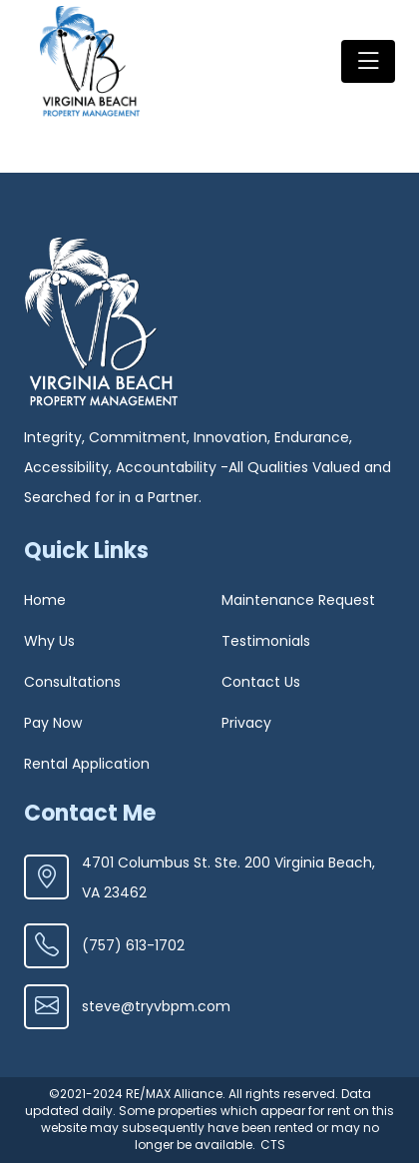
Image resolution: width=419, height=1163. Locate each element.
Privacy (246, 723)
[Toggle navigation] (368, 61)
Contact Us (260, 682)
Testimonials (265, 641)
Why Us (49, 641)
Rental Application (87, 764)
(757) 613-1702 (104, 945)
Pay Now (53, 723)
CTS (272, 1144)
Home (45, 600)
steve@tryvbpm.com (127, 1006)
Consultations (72, 682)
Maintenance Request (298, 600)
